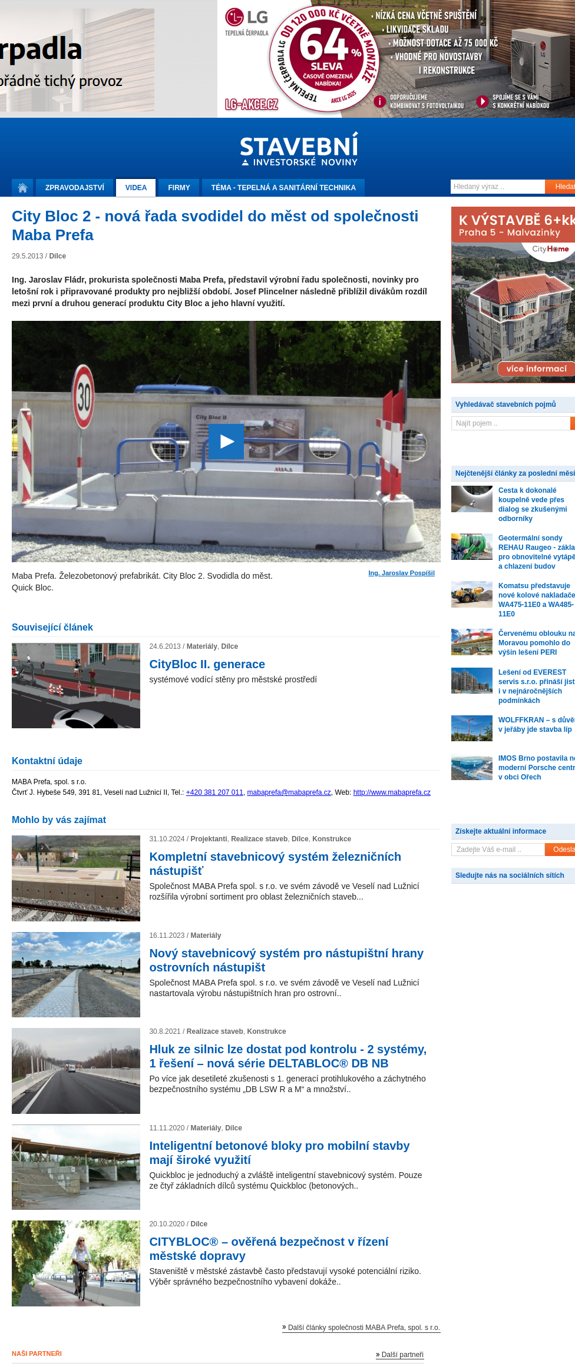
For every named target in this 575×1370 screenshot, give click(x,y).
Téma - (284, 188)
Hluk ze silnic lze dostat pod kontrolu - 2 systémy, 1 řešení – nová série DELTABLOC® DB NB (288, 1056)
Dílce (57, 256)
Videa (136, 188)
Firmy (179, 188)
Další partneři (403, 1355)
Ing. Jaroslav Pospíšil (402, 573)
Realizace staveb (259, 839)
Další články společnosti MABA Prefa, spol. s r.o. (364, 1327)
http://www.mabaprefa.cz (392, 792)
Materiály (202, 646)
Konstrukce (331, 839)
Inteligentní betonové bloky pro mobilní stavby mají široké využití (279, 1152)
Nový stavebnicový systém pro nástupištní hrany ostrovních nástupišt (286, 960)
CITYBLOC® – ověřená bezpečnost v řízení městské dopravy (268, 1248)
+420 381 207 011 (214, 792)
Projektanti (208, 839)
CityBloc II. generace (207, 664)
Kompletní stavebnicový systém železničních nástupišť (275, 863)
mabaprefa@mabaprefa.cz (289, 792)
